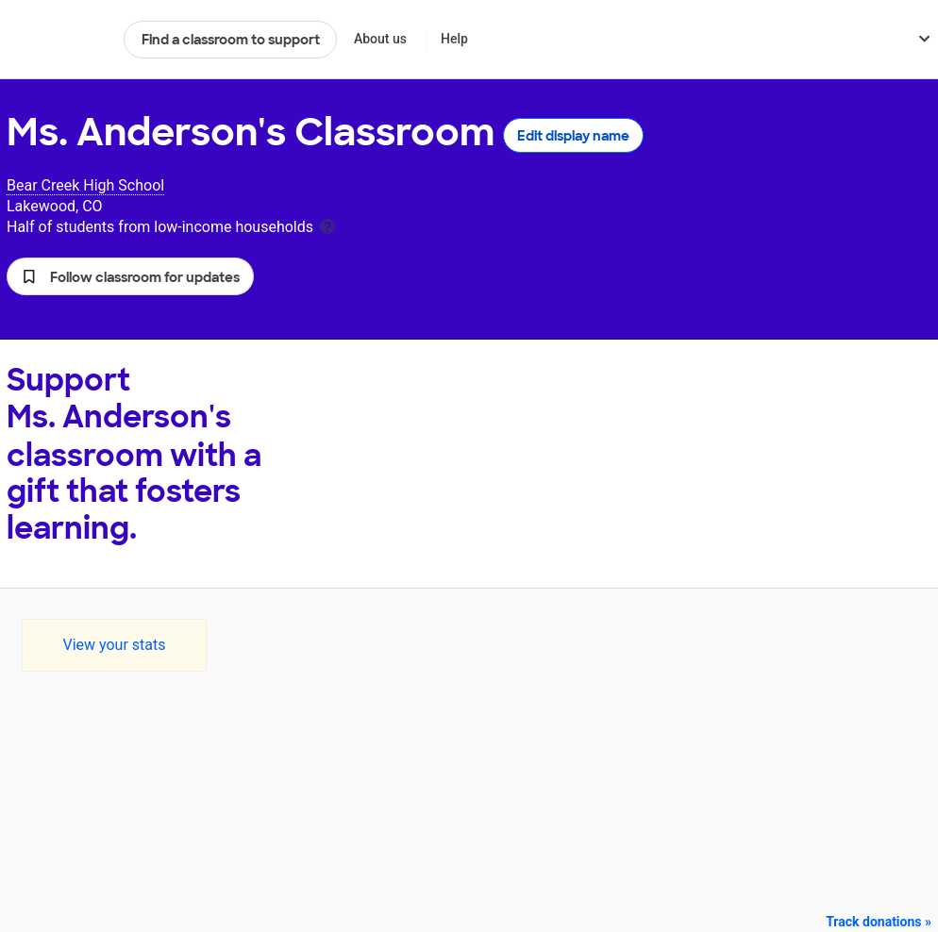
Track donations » (878, 921)
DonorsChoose (57, 40)
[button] (130, 276)
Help (454, 38)
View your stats (113, 645)
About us (380, 38)
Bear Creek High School (85, 185)
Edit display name (573, 135)
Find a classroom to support (231, 39)
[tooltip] (327, 225)
